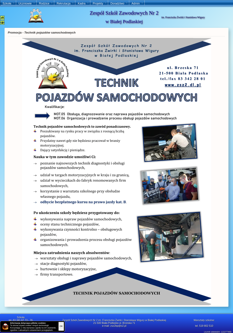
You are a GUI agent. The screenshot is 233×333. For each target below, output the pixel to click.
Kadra (83, 3)
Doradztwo (119, 3)
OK (61, 326)
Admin (137, 3)
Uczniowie (26, 3)
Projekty (99, 3)
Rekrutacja (65, 3)
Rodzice (46, 3)
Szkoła (8, 3)
